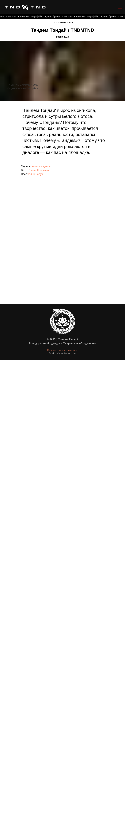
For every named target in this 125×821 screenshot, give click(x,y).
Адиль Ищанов (41, 166)
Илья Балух (35, 174)
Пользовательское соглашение (62, 350)
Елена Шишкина (39, 170)
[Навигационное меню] (120, 7)
